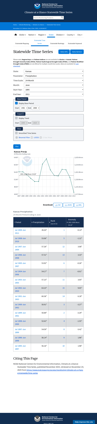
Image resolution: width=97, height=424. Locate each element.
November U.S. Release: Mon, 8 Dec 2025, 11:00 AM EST (30, 28)
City (79, 34)
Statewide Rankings (57, 43)
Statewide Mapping (22, 43)
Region (42, 34)
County (71, 34)
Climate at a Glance (38, 25)
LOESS (36, 137)
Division (60, 34)
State (51, 34)
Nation (32, 34)
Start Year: (17, 89)
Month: (16, 85)
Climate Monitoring (24, 25)
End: (29, 108)
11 (63, 279)
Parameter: (18, 76)
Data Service (77, 52)
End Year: (17, 94)
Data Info (64, 52)
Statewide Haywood (75, 43)
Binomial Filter (24, 137)
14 (63, 296)
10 (63, 346)
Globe (22, 34)
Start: (17, 108)
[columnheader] (22, 222)
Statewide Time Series (54, 25)
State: (15, 71)
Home (15, 25)
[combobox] (48, 35)
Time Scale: (18, 80)
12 (63, 246)
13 (63, 255)
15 (63, 288)
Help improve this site (84, 422)
